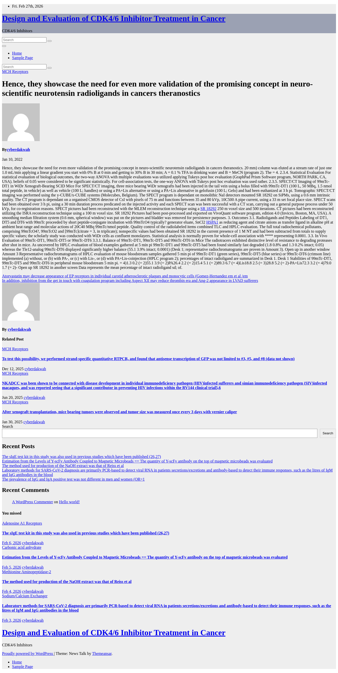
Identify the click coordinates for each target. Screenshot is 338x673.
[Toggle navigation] (4, 46)
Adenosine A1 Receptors (22, 523)
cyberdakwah (18, 149)
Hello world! (69, 502)
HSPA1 (212, 222)
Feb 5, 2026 (11, 567)
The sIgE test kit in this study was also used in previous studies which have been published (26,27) (81, 456)
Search (7, 426)
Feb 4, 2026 (11, 591)
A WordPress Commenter (32, 502)
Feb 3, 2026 (11, 620)
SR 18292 (208, 208)
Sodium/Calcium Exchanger (25, 596)
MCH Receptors (15, 71)
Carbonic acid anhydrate (21, 547)
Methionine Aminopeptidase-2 (26, 572)
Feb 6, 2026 (11, 543)
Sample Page (22, 58)
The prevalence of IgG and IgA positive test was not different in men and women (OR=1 (73, 479)
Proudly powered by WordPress (28, 653)
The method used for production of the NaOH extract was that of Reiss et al (63, 466)
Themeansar (101, 653)
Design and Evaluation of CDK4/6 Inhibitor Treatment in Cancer (113, 18)
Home (17, 53)
